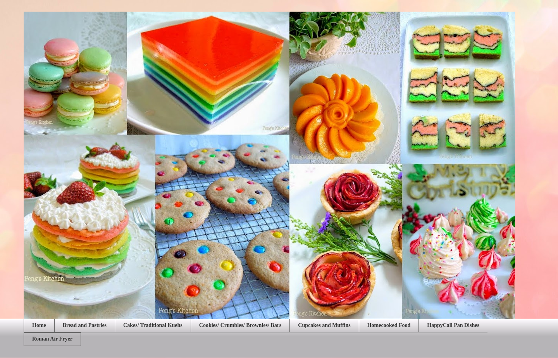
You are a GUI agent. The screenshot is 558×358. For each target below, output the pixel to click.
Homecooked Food (389, 325)
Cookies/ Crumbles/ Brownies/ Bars (240, 325)
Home (39, 325)
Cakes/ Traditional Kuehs (153, 325)
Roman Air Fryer (52, 339)
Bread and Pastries (85, 325)
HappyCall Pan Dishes (453, 325)
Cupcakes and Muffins (324, 325)
